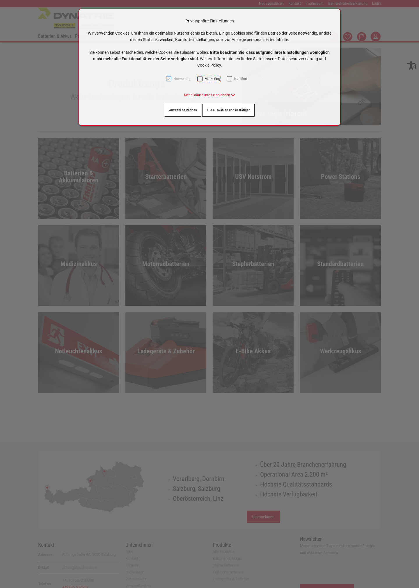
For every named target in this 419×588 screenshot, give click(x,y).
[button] (209, 95)
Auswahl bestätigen (183, 110)
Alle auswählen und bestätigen (228, 110)
